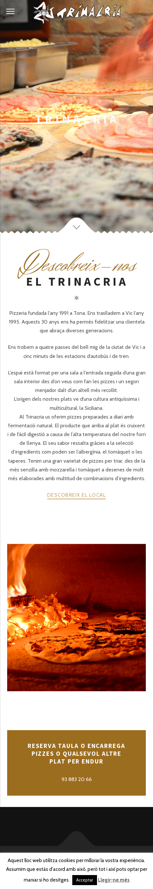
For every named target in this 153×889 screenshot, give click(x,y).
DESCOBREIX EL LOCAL (76, 495)
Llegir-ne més (114, 880)
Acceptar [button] (84, 880)
